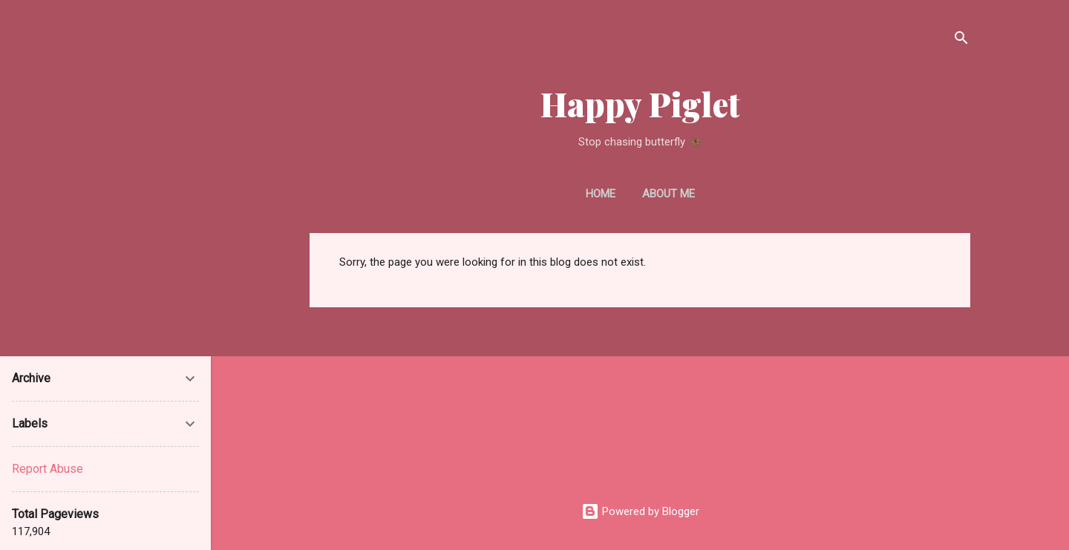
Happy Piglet (640, 103)
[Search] (961, 40)
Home (600, 193)
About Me (668, 193)
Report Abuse (47, 469)
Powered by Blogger (640, 511)
